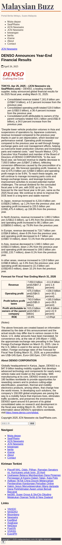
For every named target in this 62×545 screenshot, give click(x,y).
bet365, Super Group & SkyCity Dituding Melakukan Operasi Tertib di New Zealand (30, 496)
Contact (11, 43)
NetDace (12, 525)
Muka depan (14, 21)
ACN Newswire (15, 27)
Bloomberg (13, 514)
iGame (11, 38)
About (10, 41)
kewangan (13, 32)
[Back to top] (3, 542)
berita (10, 35)
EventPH (12, 534)
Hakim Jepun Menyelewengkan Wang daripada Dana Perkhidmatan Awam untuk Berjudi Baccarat (33, 489)
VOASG (11, 531)
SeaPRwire (13, 24)
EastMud (12, 520)
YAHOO (11, 509)
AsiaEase (12, 523)
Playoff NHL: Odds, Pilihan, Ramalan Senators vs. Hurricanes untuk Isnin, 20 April (32, 471)
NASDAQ (12, 512)
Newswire (12, 517)
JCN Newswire (15, 30)
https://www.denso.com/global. (22, 412)
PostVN (11, 528)
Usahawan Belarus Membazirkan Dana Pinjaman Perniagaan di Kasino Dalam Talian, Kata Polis (34, 476)
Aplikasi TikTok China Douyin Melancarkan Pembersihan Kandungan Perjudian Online (30, 482)
